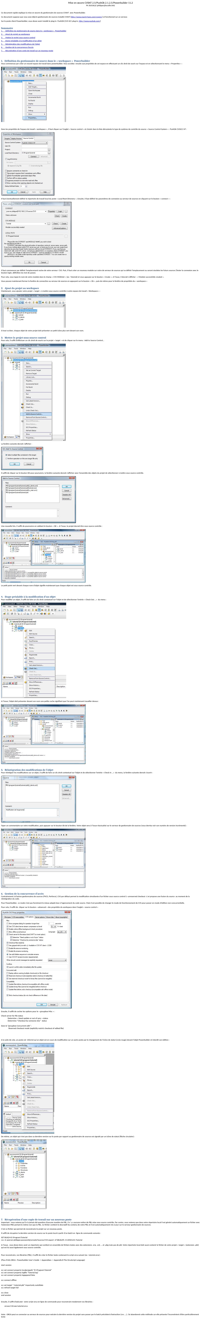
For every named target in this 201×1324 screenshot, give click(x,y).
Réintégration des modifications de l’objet (27, 769)
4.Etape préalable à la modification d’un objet (21, 40)
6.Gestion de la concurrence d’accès (17, 47)
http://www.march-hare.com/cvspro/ (86, 17)
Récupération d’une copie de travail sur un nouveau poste (36, 1219)
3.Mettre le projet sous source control (18, 37)
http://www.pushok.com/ (89, 21)
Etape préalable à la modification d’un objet (28, 596)
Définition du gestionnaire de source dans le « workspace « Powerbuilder (45, 60)
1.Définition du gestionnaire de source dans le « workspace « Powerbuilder (33, 31)
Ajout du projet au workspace (20, 288)
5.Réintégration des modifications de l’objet (20, 44)
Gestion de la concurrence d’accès (22, 893)
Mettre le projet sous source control (23, 337)
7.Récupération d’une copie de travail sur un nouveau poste (27, 50)
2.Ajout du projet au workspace (15, 34)
